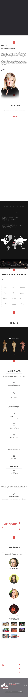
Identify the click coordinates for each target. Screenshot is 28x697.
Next (26, 433)
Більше (14, 445)
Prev (2, 433)
